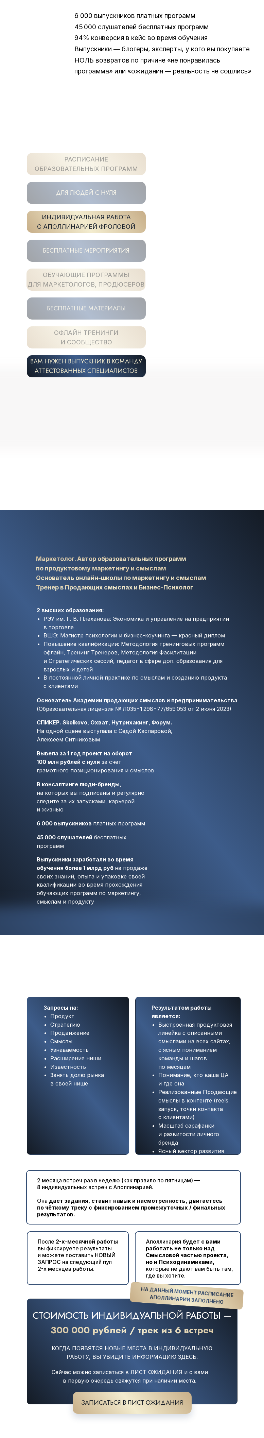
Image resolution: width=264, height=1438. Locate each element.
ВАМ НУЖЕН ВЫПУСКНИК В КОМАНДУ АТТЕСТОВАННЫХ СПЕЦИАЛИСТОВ (86, 366)
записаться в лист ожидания (132, 1402)
